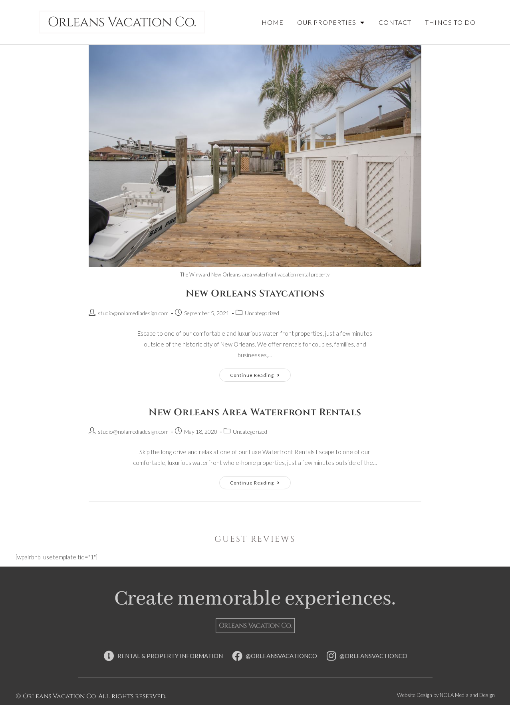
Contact (395, 22)
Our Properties (331, 22)
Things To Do (450, 22)
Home (273, 22)
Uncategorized (262, 313)
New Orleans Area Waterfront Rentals (255, 412)
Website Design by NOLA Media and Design (446, 695)
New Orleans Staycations (255, 293)
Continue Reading (260, 373)
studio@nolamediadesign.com (133, 313)
